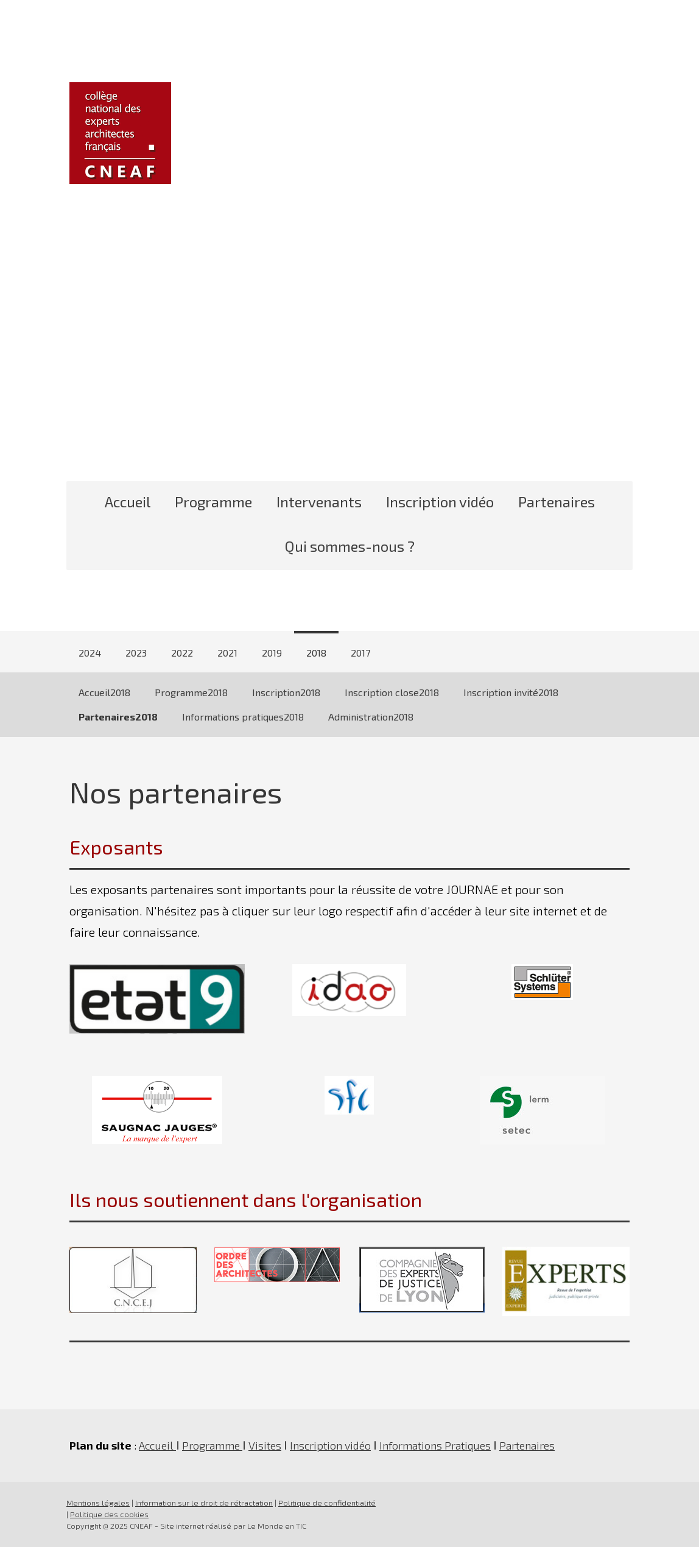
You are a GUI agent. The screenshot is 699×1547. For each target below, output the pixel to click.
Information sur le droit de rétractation (204, 1502)
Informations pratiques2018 (243, 716)
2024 (90, 652)
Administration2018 (370, 716)
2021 (227, 652)
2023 (136, 652)
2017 (360, 652)
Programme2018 (191, 692)
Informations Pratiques (435, 1445)
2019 (272, 652)
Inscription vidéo (440, 501)
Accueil (127, 501)
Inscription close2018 (392, 692)
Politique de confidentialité (327, 1502)
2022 (182, 652)
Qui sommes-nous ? (350, 546)
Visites (264, 1445)
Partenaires (556, 501)
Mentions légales (98, 1502)
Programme (213, 501)
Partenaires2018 (118, 716)
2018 (316, 652)
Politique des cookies (109, 1514)
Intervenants (319, 501)
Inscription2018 (286, 692)
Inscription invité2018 (510, 692)
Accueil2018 (104, 692)
